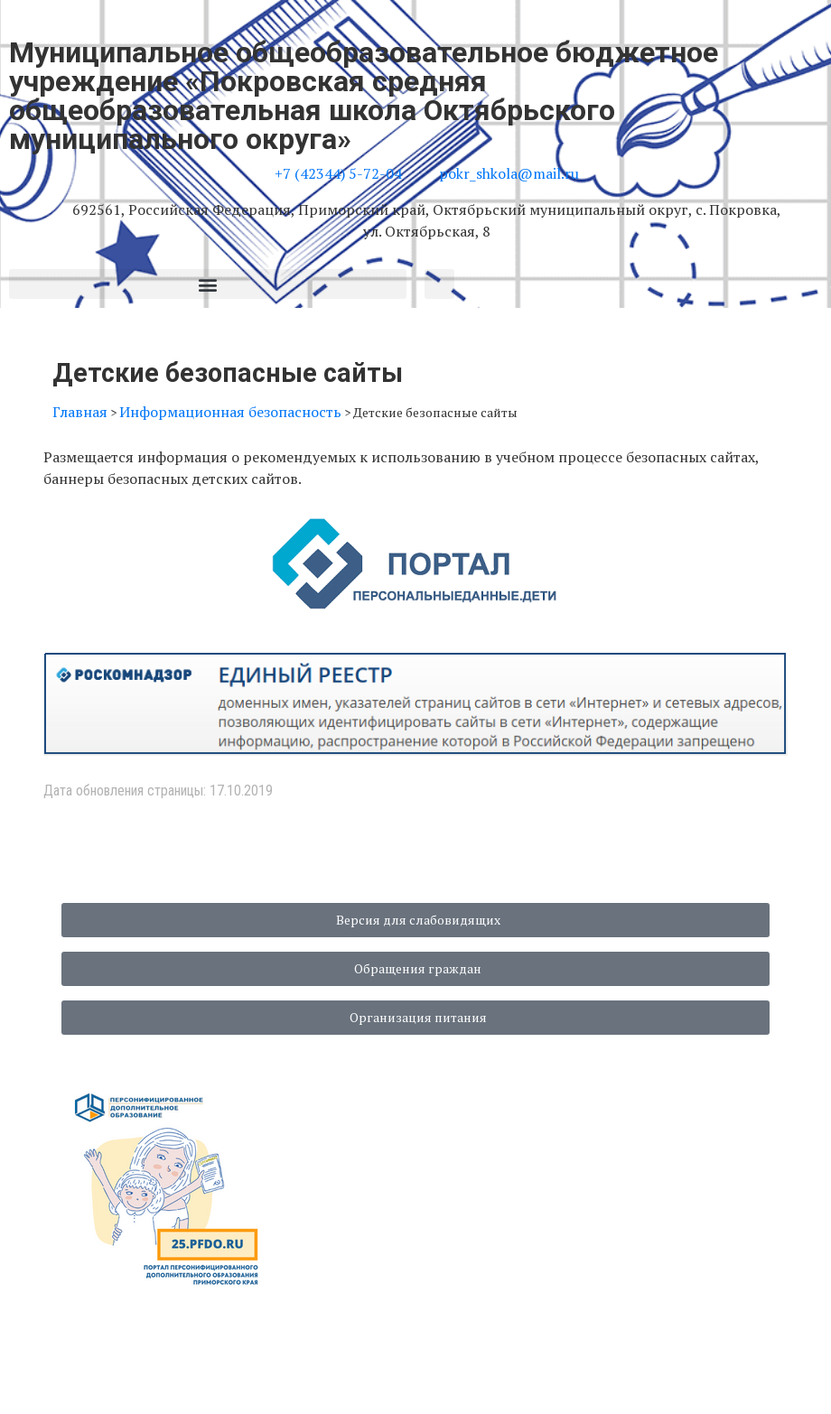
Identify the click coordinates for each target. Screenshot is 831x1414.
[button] (207, 284)
